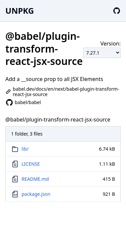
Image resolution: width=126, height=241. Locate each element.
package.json (36, 194)
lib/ (25, 149)
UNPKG (19, 10)
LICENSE (31, 164)
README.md (35, 179)
